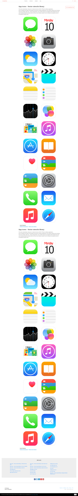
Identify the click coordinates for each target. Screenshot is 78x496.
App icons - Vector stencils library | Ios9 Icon (17, 467)
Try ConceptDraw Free (70, 7)
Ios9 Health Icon (12, 469)
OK (75, 494)
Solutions (31, 0)
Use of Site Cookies (35, 494)
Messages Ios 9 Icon (33, 469)
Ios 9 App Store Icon (53, 465)
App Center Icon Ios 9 (13, 472)
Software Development (24, 226)
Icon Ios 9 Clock (32, 470)
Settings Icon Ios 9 (53, 469)
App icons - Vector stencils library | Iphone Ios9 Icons (39, 467)
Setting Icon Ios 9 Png (54, 463)
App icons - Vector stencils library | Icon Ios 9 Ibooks (18, 466)
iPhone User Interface (33, 226)
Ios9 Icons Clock (33, 472)
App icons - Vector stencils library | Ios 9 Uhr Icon (38, 466)
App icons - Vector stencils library (31, 6)
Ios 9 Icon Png (52, 471)
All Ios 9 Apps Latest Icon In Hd (15, 470)
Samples (36, 0)
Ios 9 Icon (51, 468)
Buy (40, 0)
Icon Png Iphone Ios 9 (53, 466)
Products (25, 0)
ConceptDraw (4, 0)
